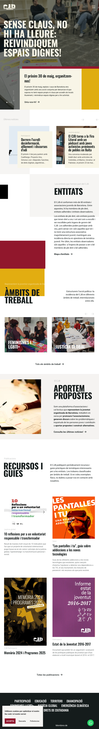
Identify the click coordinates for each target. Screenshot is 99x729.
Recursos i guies (23, 469)
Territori (56, 701)
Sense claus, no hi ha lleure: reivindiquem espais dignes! (35, 38)
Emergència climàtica (75, 705)
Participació (22, 701)
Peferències (34, 721)
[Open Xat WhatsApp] (90, 723)
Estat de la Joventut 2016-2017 (71, 643)
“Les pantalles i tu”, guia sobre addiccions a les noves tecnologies (71, 549)
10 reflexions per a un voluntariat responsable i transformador (25, 535)
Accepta (10, 721)
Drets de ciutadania (56, 710)
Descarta (22, 721)
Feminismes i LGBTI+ (22, 705)
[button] (97, 119)
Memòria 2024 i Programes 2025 (24, 652)
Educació (40, 701)
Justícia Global (47, 705)
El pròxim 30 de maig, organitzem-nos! (48, 78)
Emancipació (75, 701)
